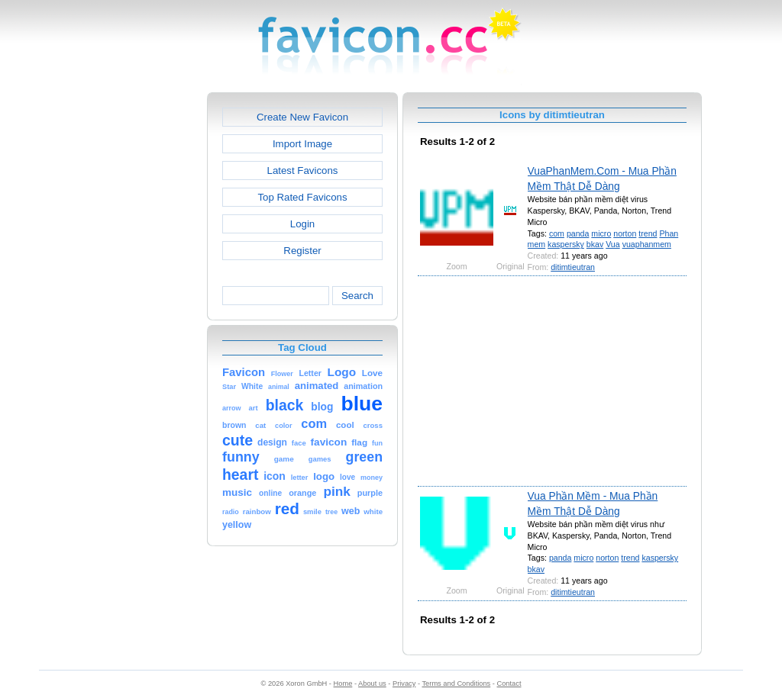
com (556, 233)
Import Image (302, 144)
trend (647, 233)
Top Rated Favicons (302, 197)
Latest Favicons (302, 170)
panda (578, 233)
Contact (509, 683)
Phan (668, 233)
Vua (612, 244)
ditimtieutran (573, 267)
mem (537, 244)
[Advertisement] (141, 321)
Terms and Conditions (456, 683)
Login (302, 224)
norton (624, 233)
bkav (594, 244)
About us (372, 683)
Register (302, 250)
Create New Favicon (302, 117)
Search (357, 295)
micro (601, 233)
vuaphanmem (646, 244)
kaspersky (566, 244)
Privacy (404, 683)
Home (343, 683)
